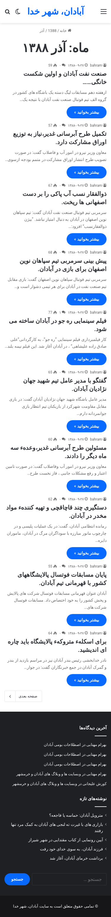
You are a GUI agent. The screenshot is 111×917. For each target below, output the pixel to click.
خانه (65, 30)
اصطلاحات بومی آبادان (62, 744)
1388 (52, 30)
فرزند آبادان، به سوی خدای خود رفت (71, 849)
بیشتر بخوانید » (86, 112)
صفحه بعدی (23, 696)
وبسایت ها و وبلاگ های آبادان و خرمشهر (48, 774)
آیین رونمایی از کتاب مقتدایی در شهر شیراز (65, 839)
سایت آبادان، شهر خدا (31, 906)
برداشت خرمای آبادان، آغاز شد (76, 858)
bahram (96, 65)
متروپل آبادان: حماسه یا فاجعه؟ (76, 815)
